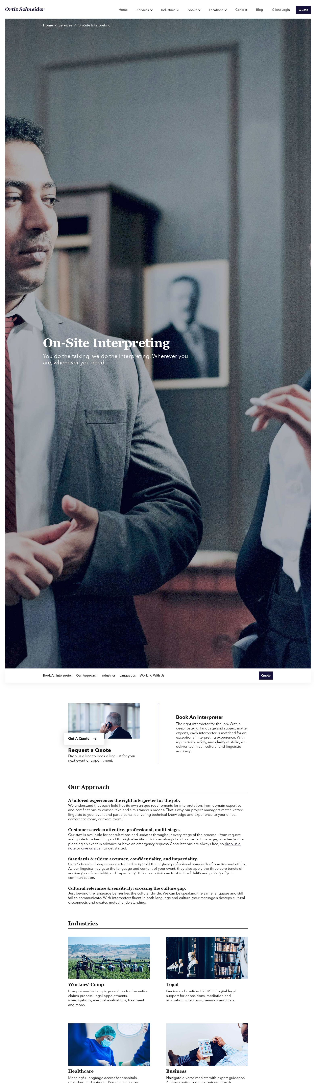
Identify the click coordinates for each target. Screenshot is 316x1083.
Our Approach (86, 675)
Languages (128, 675)
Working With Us (152, 675)
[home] (60, 9)
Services (65, 25)
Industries (108, 675)
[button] (145, 10)
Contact (241, 9)
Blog (259, 9)
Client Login (281, 9)
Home (123, 9)
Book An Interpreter (57, 675)
